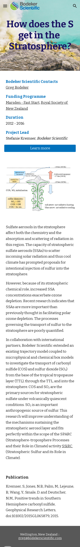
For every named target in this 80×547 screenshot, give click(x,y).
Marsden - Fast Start (22, 102)
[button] (5, 6)
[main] (40, 35)
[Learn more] (40, 148)
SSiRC (67, 446)
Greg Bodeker (17, 87)
